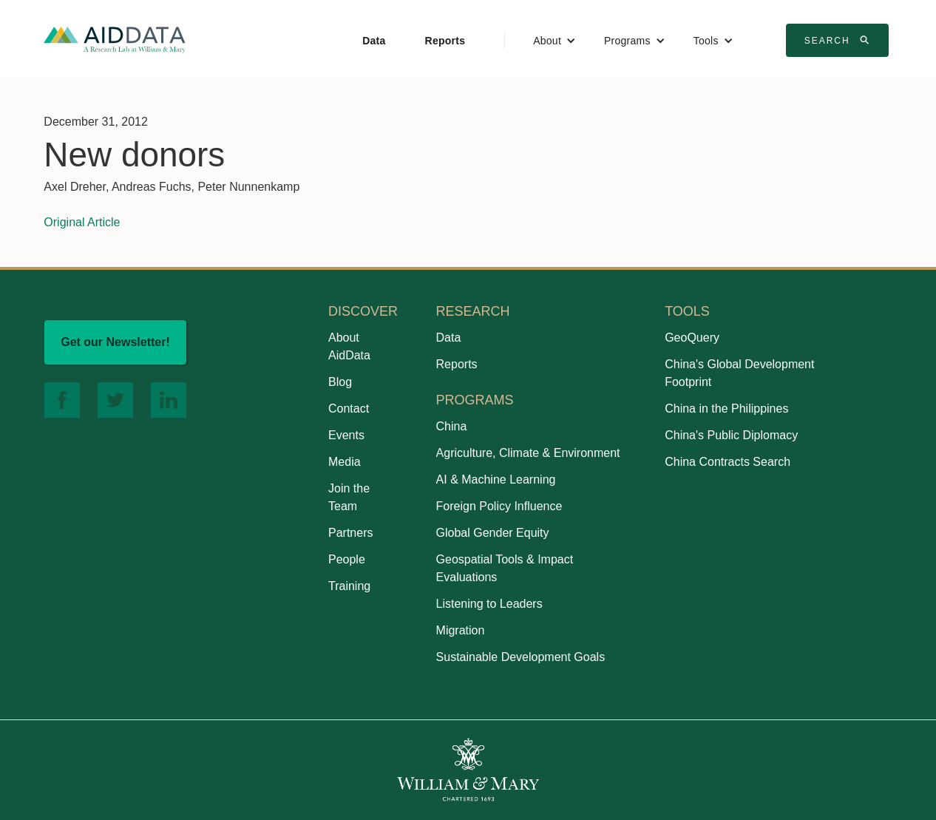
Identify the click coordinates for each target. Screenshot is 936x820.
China (451, 426)
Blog (340, 382)
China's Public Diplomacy (731, 435)
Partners (350, 532)
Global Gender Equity (492, 532)
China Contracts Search (727, 461)
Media (344, 461)
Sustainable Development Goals (521, 657)
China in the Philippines (726, 408)
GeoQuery (692, 337)
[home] (115, 39)
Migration (460, 630)
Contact (348, 408)
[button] (554, 41)
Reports (445, 41)
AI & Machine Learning (496, 479)
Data (373, 41)
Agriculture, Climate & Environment (528, 453)
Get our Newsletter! (115, 342)
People (346, 559)
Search (839, 40)
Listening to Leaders (489, 603)
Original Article (82, 222)
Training (349, 586)
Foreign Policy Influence (499, 506)
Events (346, 435)
